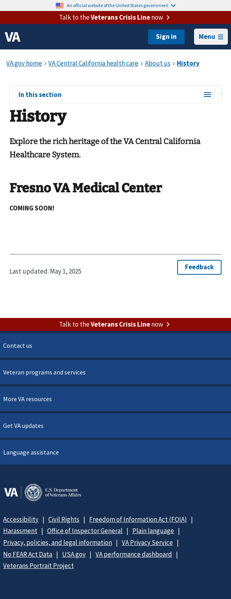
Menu (211, 36)
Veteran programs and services (44, 372)
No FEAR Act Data (27, 554)
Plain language (153, 530)
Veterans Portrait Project (38, 565)
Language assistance (31, 452)
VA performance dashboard (133, 554)
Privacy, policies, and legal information (57, 542)
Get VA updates (23, 425)
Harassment (20, 530)
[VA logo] (12, 37)
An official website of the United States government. (121, 5)
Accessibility (20, 519)
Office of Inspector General (85, 530)
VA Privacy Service (147, 542)
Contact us (17, 345)
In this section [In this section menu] (115, 95)
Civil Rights (63, 519)
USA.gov (74, 554)
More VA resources (27, 399)
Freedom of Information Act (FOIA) (138, 519)
